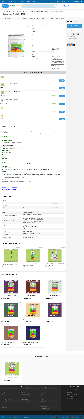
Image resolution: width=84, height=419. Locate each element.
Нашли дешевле (71, 36)
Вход (58, 1)
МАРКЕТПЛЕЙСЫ (24, 398)
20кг (52, 53)
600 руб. (11, 267)
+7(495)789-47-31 (64, 5)
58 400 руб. (3, 103)
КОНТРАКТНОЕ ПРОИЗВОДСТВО (28, 396)
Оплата (16, 1)
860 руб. (33, 267)
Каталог (5, 6)
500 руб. (55, 267)
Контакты (23, 1)
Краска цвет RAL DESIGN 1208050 (29, 236)
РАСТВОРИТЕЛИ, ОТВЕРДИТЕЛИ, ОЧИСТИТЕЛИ (8, 404)
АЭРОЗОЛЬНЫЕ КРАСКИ (7, 389)
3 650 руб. (3, 80)
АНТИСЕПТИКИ (5, 401)
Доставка (10, 1)
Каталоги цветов (44, 405)
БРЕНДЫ (23, 391)
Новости (29, 1)
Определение (76, 1)
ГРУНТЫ (3, 394)
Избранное (65, 417)
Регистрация (63, 1)
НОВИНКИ (23, 389)
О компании (43, 401)
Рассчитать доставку (72, 38)
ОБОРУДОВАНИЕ (5, 407)
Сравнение (52, 417)
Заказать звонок (63, 6)
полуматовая (54, 54)
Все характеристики (54, 45)
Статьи (42, 403)
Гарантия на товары (45, 408)
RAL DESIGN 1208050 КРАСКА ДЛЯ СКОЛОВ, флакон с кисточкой (57, 67)
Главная (3, 1)
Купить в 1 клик (75, 30)
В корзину (62, 80)
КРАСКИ (3, 391)
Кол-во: (70, 34)
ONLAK (52, 51)
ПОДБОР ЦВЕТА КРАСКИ (26, 401)
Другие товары (55, 202)
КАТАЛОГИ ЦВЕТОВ (25, 394)
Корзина (77, 417)
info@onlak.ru (74, 389)
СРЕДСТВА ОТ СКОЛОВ (6, 398)
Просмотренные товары (42, 356)
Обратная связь (6, 417)
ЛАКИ (3, 396)
